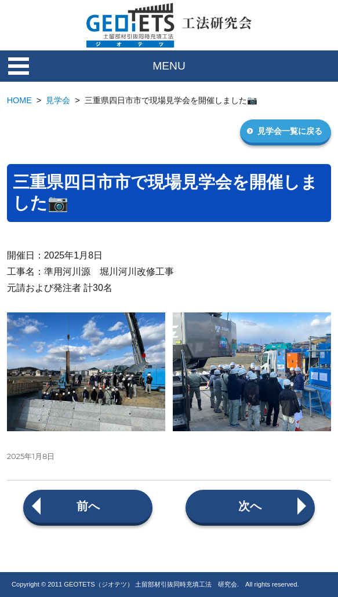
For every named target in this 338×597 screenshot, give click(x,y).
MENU (169, 66)
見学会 (58, 100)
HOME (19, 100)
